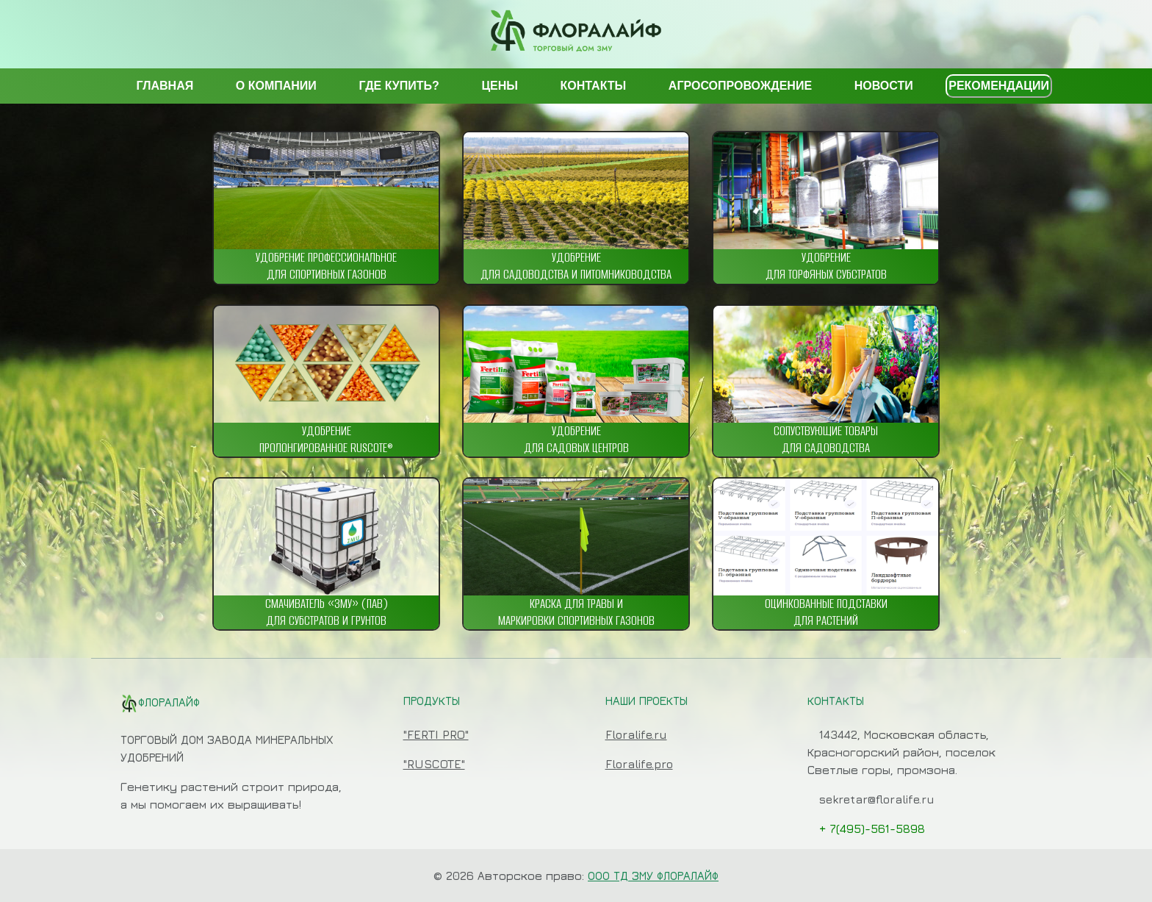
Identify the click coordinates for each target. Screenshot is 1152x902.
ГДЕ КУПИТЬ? (399, 85)
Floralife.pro (639, 763)
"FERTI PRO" (436, 734)
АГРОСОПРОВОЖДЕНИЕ (740, 85)
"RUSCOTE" (434, 763)
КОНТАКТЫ (594, 85)
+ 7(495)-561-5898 (872, 828)
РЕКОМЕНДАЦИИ (998, 85)
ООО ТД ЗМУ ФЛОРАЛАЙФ (653, 875)
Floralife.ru (636, 734)
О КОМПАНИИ (276, 85)
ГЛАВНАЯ (165, 85)
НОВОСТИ (883, 85)
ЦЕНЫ (499, 85)
